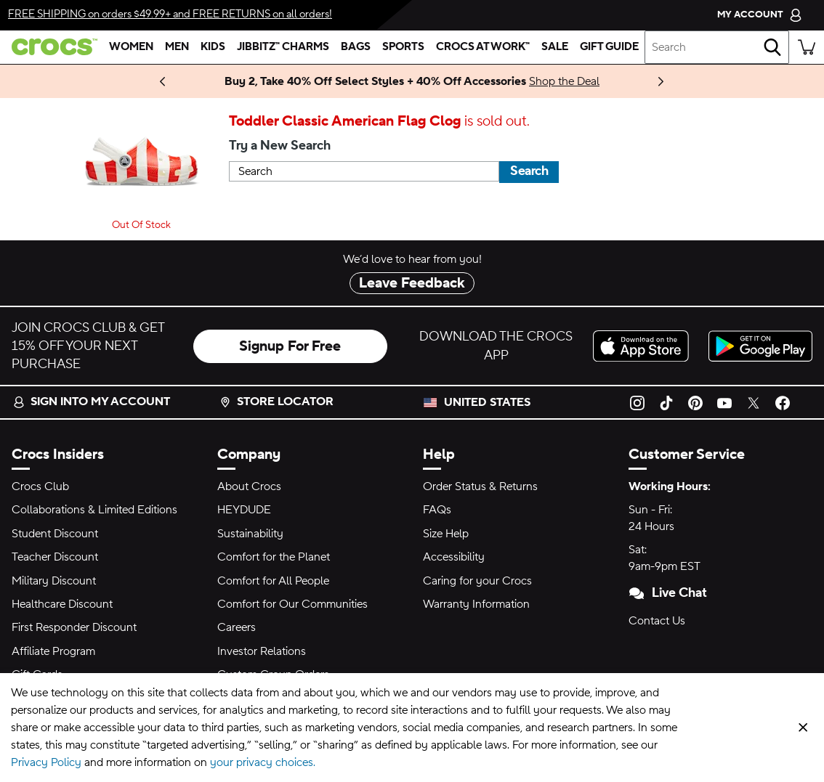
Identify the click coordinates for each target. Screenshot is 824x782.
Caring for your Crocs (477, 581)
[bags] (355, 47)
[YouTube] (724, 402)
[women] (131, 47)
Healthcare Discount (62, 604)
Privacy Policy (46, 762)
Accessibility (454, 557)
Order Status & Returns (480, 486)
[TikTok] (666, 402)
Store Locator (276, 401)
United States (487, 402)
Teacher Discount (55, 557)
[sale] (555, 47)
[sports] (403, 47)
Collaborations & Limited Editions (94, 509)
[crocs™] (51, 47)
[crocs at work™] (483, 47)
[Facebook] (782, 402)
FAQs (437, 509)
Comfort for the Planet (273, 557)
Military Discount (54, 581)
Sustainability (250, 533)
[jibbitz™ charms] (283, 47)
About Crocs (249, 486)
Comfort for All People (273, 581)
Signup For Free (290, 346)
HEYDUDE (244, 509)
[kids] (213, 47)
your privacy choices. (262, 762)
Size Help (446, 533)
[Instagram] (637, 402)
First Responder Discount (74, 627)
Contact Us (657, 621)
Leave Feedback (412, 283)
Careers (236, 627)
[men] (177, 47)
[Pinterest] (695, 402)
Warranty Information (476, 604)
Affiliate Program (53, 651)
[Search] (772, 47)
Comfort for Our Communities (292, 604)
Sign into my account (91, 401)
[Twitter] (753, 402)
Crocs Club (40, 486)
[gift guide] (609, 47)
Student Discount (55, 533)
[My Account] (759, 15)
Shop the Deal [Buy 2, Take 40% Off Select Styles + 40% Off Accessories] (564, 81)
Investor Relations (261, 651)
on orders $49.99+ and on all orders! (170, 14)
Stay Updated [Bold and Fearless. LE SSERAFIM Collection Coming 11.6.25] (142, 81)
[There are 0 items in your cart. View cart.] (806, 47)
